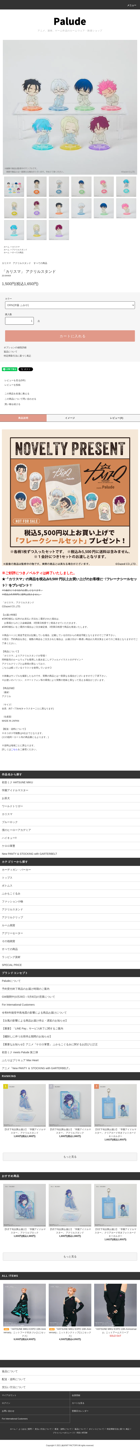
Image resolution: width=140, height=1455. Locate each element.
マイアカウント (9, 1395)
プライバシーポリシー (62, 1433)
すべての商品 (17, 252)
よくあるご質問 (25, 1429)
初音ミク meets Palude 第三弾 (20, 1052)
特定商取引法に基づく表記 (17, 355)
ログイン (6, 1403)
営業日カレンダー (80, 1411)
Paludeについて (11, 980)
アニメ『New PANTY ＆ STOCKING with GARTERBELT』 (36, 1068)
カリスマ (16, 247)
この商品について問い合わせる (18, 399)
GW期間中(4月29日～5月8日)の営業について (28, 996)
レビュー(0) (116, 418)
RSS (79, 1433)
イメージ (70, 418)
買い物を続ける (10, 404)
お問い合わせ (8, 1411)
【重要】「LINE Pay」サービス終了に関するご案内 (32, 1028)
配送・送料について (63, 1429)
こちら (14, 749)
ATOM (84, 1433)
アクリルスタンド (19, 250)
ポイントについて (96, 1429)
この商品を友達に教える (14, 393)
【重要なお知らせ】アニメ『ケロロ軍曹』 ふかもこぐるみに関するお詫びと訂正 (50, 1044)
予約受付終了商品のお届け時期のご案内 (25, 988)
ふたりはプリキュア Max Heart (20, 1060)
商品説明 (23, 418)
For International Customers (18, 1004)
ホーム (6, 247)
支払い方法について (43, 1429)
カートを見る (78, 1403)
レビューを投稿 (10, 385)
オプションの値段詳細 (15, 347)
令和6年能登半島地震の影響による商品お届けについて (34, 1012)
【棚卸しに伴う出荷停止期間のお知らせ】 (27, 1036)
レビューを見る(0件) (12, 380)
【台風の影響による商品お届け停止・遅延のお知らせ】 (35, 1020)
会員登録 (76, 1395)
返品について (10, 351)
